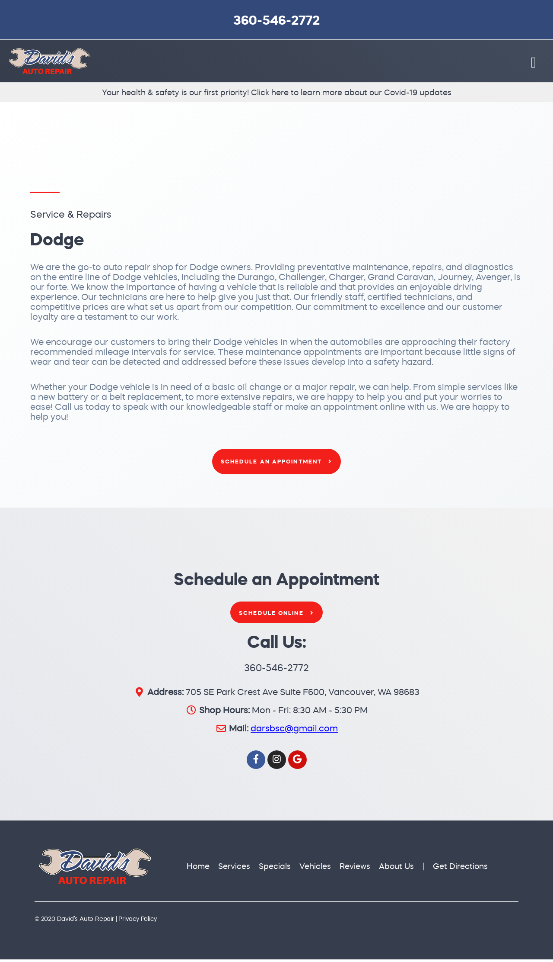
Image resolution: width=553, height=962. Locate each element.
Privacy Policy (137, 921)
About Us (396, 869)
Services (234, 869)
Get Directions (460, 869)
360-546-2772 (276, 20)
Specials (275, 869)
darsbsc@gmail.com (294, 731)
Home (198, 869)
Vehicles (315, 869)
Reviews (355, 869)
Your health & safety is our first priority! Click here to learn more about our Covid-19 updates (276, 95)
